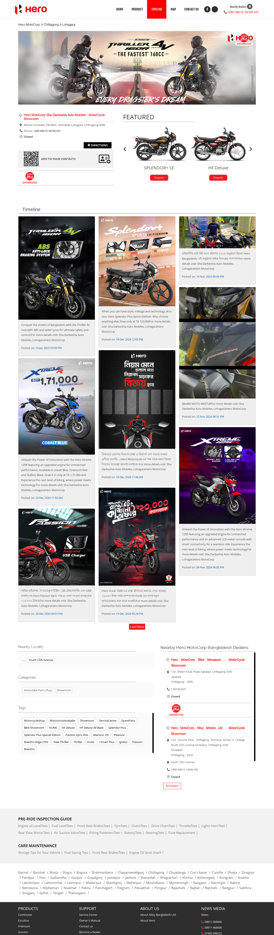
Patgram (125, 888)
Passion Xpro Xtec (77, 735)
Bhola (56, 873)
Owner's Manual (89, 921)
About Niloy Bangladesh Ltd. (158, 915)
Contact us (86, 927)
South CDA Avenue (41, 660)
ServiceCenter (108, 721)
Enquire (159, 178)
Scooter (23, 932)
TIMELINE (156, 9)
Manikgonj (116, 883)
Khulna (189, 878)
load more (137, 627)
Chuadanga (179, 873)
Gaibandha (60, 878)
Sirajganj (30, 893)
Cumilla (220, 873)
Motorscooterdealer (62, 721)
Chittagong (159, 873)
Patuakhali (144, 888)
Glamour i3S (101, 735)
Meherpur (136, 883)
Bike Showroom (34, 728)
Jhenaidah (150, 878)
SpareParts (128, 721)
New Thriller (61, 742)
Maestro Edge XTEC (36, 742)
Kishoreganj (208, 878)
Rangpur (230, 888)
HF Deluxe (68, 728)
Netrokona (32, 888)
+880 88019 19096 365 (184, 770)
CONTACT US (191, 9)
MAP (173, 9)
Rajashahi (180, 888)
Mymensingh (181, 883)
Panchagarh (106, 888)
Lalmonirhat (55, 883)
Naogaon (202, 883)
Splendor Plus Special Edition (42, 735)
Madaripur (96, 883)
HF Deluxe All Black (92, 728)
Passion (137, 742)
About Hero (147, 921)
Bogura (84, 873)
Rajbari (197, 888)
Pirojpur (163, 888)
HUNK (53, 728)
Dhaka (235, 873)
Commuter (25, 915)
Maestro (29, 749)
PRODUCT (137, 9)
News (204, 915)
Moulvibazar (157, 883)
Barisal (25, 873)
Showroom (87, 721)
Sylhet (46, 893)
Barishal (41, 873)
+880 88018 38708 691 (243, 12)
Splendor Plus (117, 728)
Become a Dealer (89, 932)
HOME (119, 9)
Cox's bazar (201, 873)
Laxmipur (76, 883)
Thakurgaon (79, 893)
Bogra (69, 873)
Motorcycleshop (34, 721)
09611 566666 (213, 922)
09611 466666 (213, 928)
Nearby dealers (238, 7)
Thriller (77, 742)
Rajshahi (213, 888)
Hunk (90, 742)
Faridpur (30, 878)
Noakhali (72, 888)
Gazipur (79, 878)
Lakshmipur (33, 883)
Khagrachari (171, 878)
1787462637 (178, 689)
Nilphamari (53, 888)
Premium (24, 927)
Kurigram (228, 878)
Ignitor (123, 742)
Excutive (23, 921)
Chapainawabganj (133, 873)
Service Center (88, 915)
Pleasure (119, 735)
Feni (44, 878)
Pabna (88, 888)
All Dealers (172, 786)
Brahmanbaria (105, 873)
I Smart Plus (106, 742)
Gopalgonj (97, 878)
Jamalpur (116, 878)
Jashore (133, 878)
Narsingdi (220, 883)
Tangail (60, 893)
